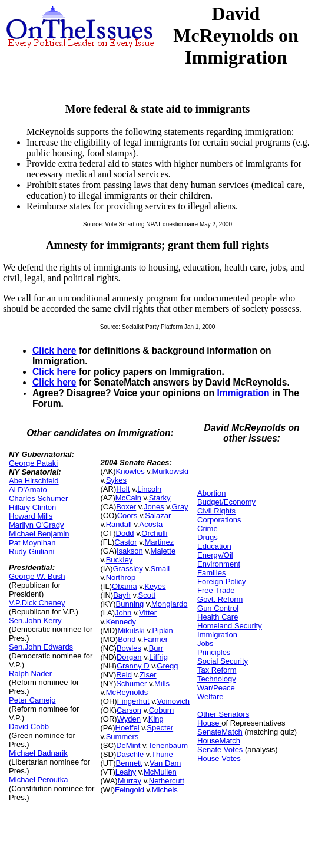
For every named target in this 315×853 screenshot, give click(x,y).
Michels (165, 789)
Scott (147, 595)
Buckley (119, 559)
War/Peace (216, 687)
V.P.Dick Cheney (37, 602)
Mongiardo (169, 604)
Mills (162, 683)
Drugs (207, 537)
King (156, 718)
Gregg (167, 665)
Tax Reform (216, 670)
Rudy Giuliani (31, 551)
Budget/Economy (226, 502)
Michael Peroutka (38, 779)
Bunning (130, 604)
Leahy (125, 772)
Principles (213, 652)
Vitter (148, 612)
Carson (129, 710)
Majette (163, 550)
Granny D (133, 665)
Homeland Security (229, 625)
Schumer (131, 683)
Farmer (155, 639)
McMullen (160, 772)
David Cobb (29, 726)
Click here (54, 350)
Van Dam (165, 763)
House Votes (219, 758)
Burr (156, 648)
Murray (129, 780)
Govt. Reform (220, 599)
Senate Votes (220, 749)
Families (211, 572)
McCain (128, 497)
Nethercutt (166, 780)
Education (214, 546)
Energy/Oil (215, 555)
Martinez (159, 542)
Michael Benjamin (39, 533)
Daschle (130, 754)
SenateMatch (220, 731)
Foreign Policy (221, 581)
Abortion (211, 493)
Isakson (130, 550)
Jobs (205, 643)
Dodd (125, 533)
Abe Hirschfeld (34, 480)
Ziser (148, 674)
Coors (127, 515)
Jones (154, 506)
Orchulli (154, 533)
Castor (125, 542)
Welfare (210, 696)
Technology (216, 678)
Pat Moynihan (32, 542)
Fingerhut (133, 701)
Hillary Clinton (32, 507)
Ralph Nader (30, 673)
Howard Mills (30, 516)
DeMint (128, 745)
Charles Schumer (38, 498)
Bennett (129, 763)
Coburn (161, 710)
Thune (162, 754)
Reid (124, 674)
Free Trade (216, 590)
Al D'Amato (28, 489)
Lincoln (149, 489)
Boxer (126, 506)
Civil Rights (216, 510)
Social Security (222, 661)
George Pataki (33, 463)
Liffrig (158, 657)
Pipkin (162, 630)
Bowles (129, 648)
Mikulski (130, 630)
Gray (179, 506)
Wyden (129, 718)
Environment (218, 563)
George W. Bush (37, 576)
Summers (122, 736)
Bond (126, 639)
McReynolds (127, 692)
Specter (160, 727)
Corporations (219, 519)
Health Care (217, 616)
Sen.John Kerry (35, 620)
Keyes (154, 586)
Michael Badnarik (38, 753)
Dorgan (129, 657)
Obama (124, 586)
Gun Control (217, 608)
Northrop (121, 577)
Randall (119, 524)
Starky (160, 497)
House (209, 723)
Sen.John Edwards (41, 647)
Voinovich (173, 701)
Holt (123, 489)
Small (160, 568)
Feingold (129, 789)
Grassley (127, 568)
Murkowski (170, 471)
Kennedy (121, 621)
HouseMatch (218, 740)
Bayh (122, 595)
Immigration (243, 393)
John (123, 612)
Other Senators (223, 714)
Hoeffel (127, 727)
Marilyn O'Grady (36, 525)
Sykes (116, 480)
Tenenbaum (168, 745)
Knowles (130, 471)
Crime (207, 528)
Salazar (158, 515)
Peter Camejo (32, 700)
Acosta (151, 524)
